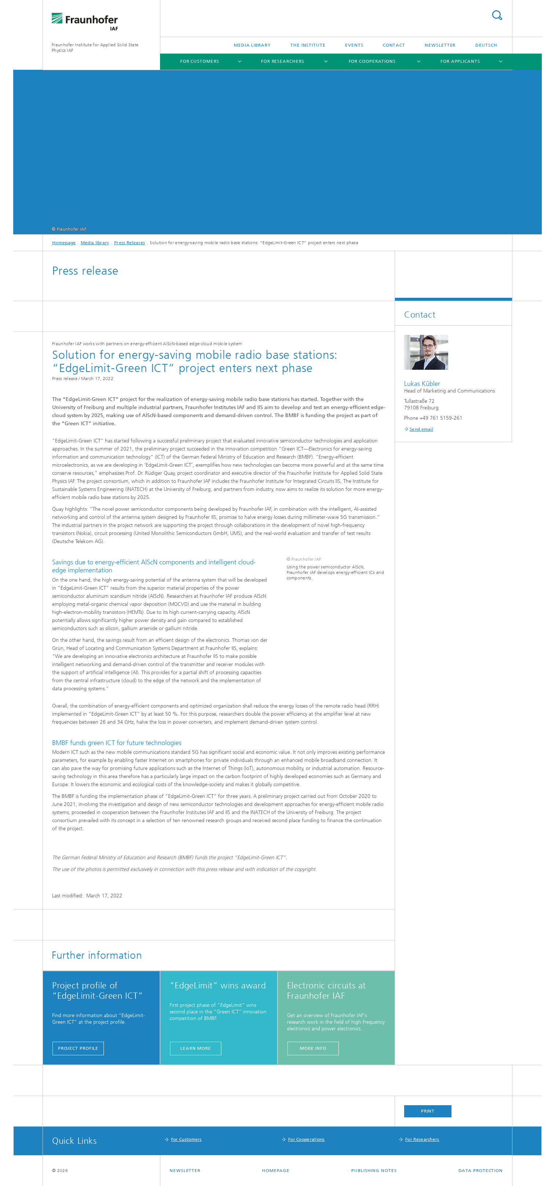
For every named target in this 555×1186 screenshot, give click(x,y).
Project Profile (78, 1048)
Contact (394, 45)
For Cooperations (372, 61)
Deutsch (486, 45)
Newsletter (440, 45)
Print (428, 1111)
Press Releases (129, 242)
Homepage (64, 242)
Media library (252, 45)
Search (497, 15)
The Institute (308, 45)
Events (354, 45)
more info (313, 1048)
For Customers (199, 61)
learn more (195, 1048)
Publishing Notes (373, 1170)
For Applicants (460, 61)
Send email (421, 429)
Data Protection (480, 1170)
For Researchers (282, 61)
